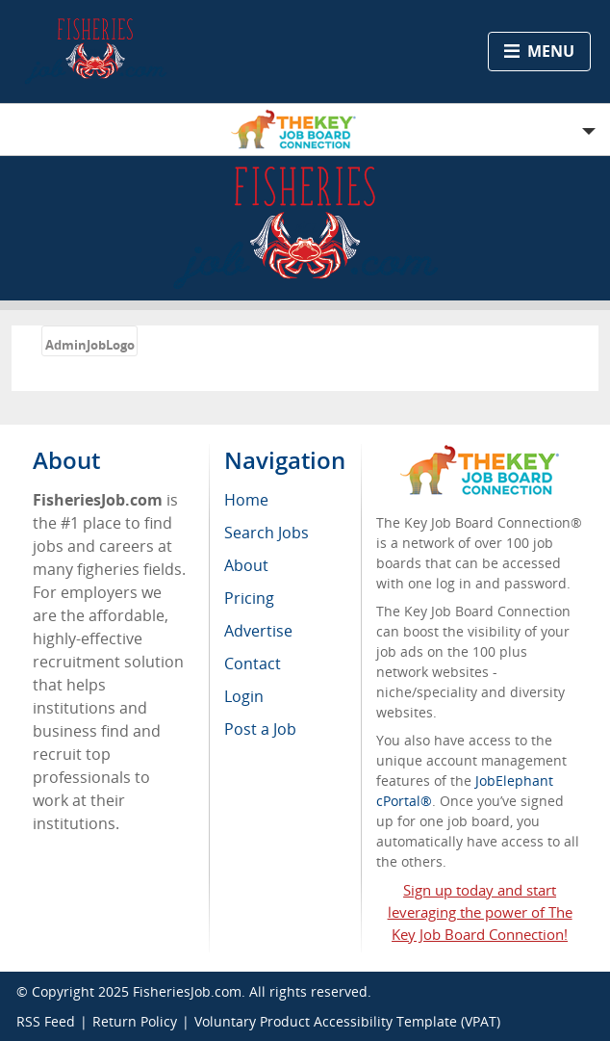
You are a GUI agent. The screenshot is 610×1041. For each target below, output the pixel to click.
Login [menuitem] (244, 696)
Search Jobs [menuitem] (266, 532)
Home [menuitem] (246, 499)
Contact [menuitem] (252, 663)
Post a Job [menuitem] (260, 729)
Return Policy (134, 1021)
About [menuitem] (246, 565)
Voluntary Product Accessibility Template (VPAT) (347, 1021)
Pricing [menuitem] (249, 598)
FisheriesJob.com (187, 991)
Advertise (258, 630)
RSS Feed (45, 1021)
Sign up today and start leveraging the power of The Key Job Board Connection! (480, 912)
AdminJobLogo (90, 344)
